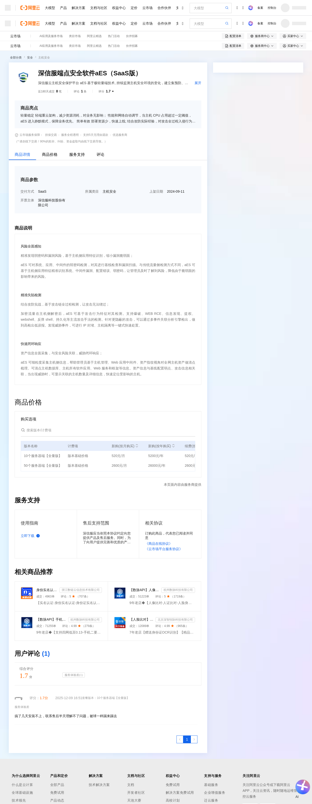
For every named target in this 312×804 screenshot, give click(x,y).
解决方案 (78, 8)
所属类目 (92, 191)
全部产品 (57, 785)
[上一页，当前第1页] (179, 739)
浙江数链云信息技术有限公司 (81, 590)
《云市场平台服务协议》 (164, 549)
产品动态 (57, 800)
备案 (260, 8)
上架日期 (156, 191)
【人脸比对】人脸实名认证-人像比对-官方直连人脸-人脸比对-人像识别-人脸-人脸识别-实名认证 (141, 619)
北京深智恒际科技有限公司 (175, 619)
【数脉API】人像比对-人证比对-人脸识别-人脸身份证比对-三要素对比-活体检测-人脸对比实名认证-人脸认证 (144, 590)
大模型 (50, 8)
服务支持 (77, 154)
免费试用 (57, 792)
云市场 (147, 8)
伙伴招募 (132, 36)
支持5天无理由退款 (95, 135)
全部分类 (16, 57)
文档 (130, 785)
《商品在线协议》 (158, 544)
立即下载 (31, 535)
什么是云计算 (22, 785)
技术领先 (19, 800)
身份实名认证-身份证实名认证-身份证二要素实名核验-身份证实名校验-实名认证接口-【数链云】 (47, 590)
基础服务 (211, 785)
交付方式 (27, 191)
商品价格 (50, 154)
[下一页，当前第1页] (194, 739)
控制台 (272, 8)
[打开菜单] (8, 8)
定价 (134, 8)
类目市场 (75, 36)
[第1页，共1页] (187, 739)
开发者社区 (136, 792)
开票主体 (27, 200)
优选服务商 (120, 135)
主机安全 (44, 57)
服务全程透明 (70, 135)
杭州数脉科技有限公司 (178, 590)
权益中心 (119, 8)
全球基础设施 (22, 792)
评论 (100, 154)
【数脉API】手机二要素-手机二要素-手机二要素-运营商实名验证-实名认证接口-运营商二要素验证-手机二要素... (51, 619)
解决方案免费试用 (180, 792)
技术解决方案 (99, 785)
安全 (30, 57)
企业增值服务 (214, 792)
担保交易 (51, 135)
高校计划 (173, 800)
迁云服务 (211, 800)
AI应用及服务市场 (51, 36)
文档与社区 (98, 8)
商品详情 (22, 154)
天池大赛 (134, 800)
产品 (63, 8)
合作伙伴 (164, 8)
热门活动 (114, 36)
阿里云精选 (94, 36)
